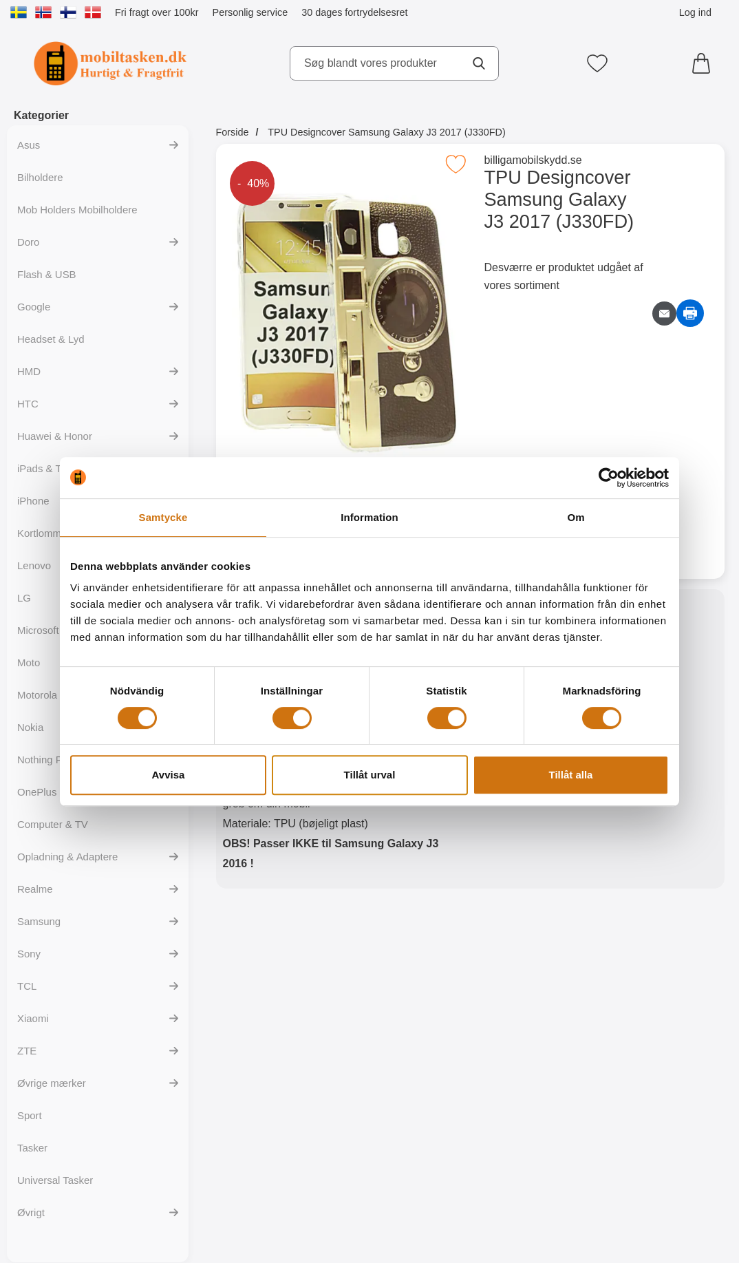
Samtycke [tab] (163, 517)
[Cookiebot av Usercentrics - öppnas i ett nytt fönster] (608, 477)
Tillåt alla (571, 775)
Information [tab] (369, 517)
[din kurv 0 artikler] (704, 63)
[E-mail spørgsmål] (664, 313)
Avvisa (168, 775)
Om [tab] (575, 517)
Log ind (695, 12)
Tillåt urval (370, 775)
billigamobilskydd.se (532, 160)
